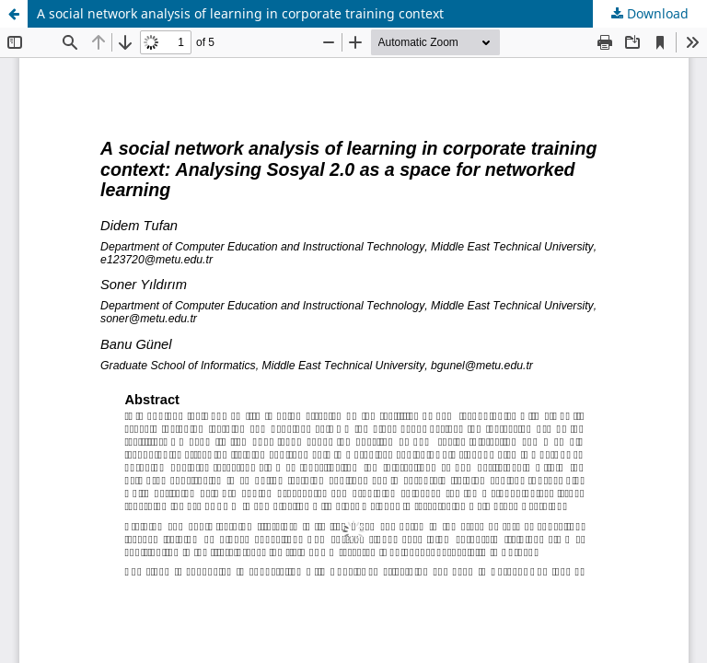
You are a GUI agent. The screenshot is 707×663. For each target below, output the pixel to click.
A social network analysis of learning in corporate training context (240, 13)
